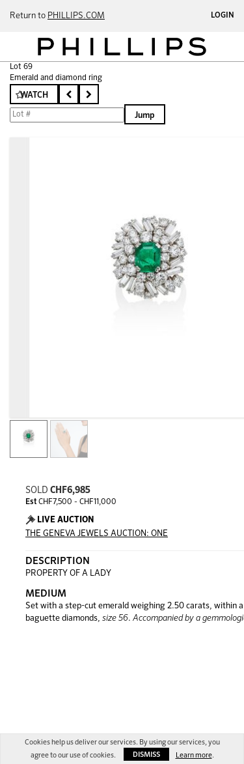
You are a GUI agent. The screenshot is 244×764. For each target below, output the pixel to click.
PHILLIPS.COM (76, 16)
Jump (145, 115)
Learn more (194, 755)
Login (222, 16)
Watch (34, 95)
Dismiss (146, 754)
